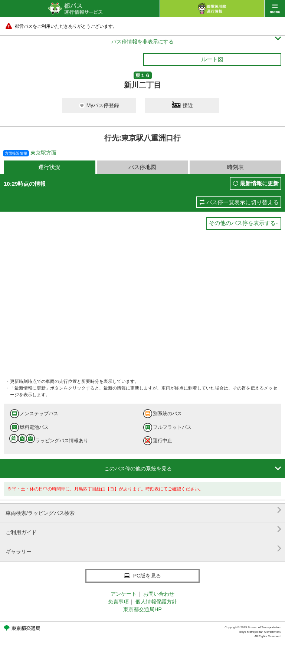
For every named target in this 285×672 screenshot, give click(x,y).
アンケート (124, 594)
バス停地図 (142, 167)
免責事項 (118, 602)
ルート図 (212, 59)
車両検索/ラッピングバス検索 (143, 510)
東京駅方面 (29, 153)
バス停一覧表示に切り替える (242, 202)
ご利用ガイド (143, 529)
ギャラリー (143, 548)
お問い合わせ (158, 594)
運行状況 (49, 167)
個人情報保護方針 (156, 602)
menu (275, 8)
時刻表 (235, 167)
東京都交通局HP (142, 609)
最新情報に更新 (259, 183)
